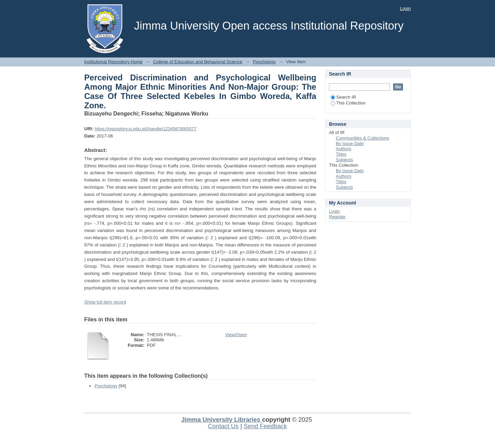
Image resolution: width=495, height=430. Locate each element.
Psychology (264, 61)
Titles (341, 154)
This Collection (348, 103)
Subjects (344, 159)
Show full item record (105, 302)
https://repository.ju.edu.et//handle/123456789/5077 (145, 128)
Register (337, 216)
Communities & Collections (362, 138)
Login (405, 8)
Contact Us (223, 426)
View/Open (236, 334)
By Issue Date (350, 143)
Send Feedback (265, 426)
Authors (343, 148)
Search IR (343, 97)
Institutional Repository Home (113, 61)
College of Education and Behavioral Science (197, 61)
